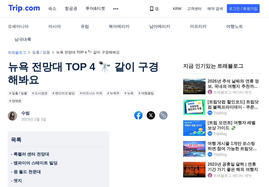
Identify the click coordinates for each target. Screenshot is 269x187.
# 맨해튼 (15, 101)
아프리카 (198, 26)
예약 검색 (215, 8)
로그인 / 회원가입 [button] (243, 8)
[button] (173, 8)
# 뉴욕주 (113, 93)
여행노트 (234, 26)
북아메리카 (119, 26)
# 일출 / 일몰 (18, 93)
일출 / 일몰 (41, 52)
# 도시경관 (39, 93)
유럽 (85, 26)
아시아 (54, 26)
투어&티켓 (96, 8)
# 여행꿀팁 (146, 93)
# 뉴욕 (129, 93)
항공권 (72, 8)
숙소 (53, 8)
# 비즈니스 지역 (91, 93)
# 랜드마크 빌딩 (64, 93)
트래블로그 (17, 52)
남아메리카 (159, 26)
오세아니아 (18, 26)
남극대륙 (23, 39)
